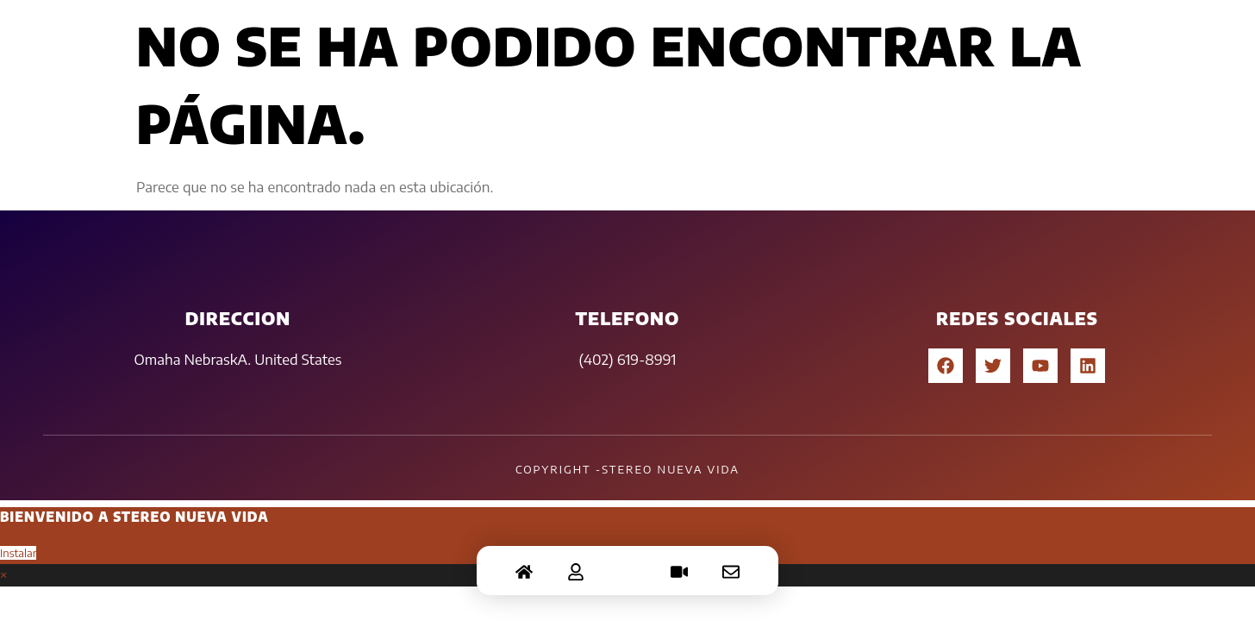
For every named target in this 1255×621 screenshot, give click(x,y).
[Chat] (627, 561)
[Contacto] (731, 561)
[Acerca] (576, 561)
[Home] (524, 561)
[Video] (679, 561)
